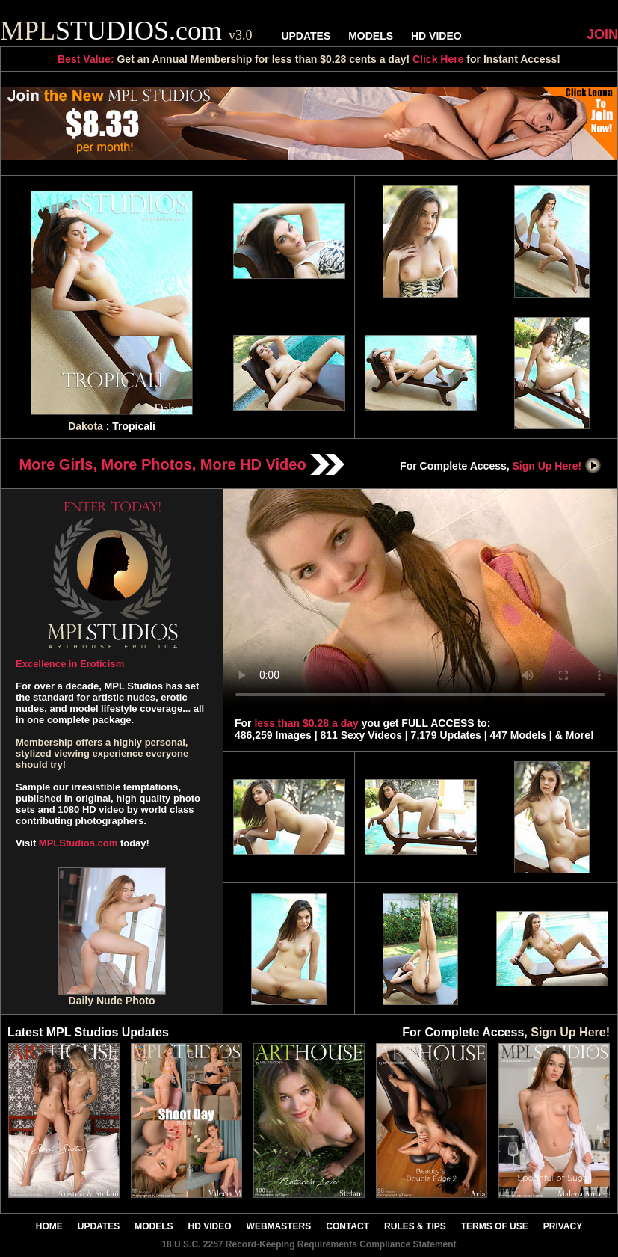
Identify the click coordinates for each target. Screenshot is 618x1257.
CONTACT (347, 1226)
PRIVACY (562, 1226)
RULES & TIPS (415, 1226)
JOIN (602, 34)
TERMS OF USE (494, 1226)
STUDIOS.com (126, 31)
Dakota (85, 426)
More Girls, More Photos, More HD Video (182, 464)
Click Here (437, 59)
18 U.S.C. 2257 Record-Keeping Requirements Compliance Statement (308, 1244)
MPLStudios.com (78, 843)
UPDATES (305, 36)
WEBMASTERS (279, 1226)
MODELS (370, 36)
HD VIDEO (436, 36)
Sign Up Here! (557, 466)
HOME (49, 1226)
